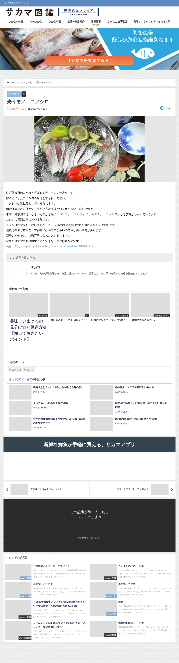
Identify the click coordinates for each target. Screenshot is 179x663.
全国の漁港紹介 (76, 21)
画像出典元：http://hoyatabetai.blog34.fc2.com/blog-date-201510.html (49, 246)
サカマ (169, 108)
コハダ (30, 370)
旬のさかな (36, 21)
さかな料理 (55, 21)
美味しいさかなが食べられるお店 (152, 21)
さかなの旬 (14, 94)
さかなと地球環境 (117, 21)
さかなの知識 (16, 21)
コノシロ (16, 370)
